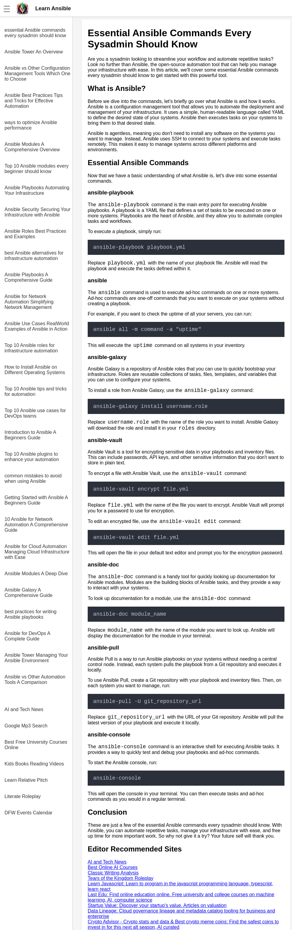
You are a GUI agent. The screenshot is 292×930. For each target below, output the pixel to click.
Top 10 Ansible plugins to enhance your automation (32, 456)
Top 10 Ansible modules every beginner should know (37, 168)
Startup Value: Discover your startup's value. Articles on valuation (157, 905)
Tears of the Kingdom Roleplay (120, 878)
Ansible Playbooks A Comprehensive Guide (28, 277)
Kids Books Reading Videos (34, 763)
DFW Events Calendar (28, 812)
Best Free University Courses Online (36, 744)
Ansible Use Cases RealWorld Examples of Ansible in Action (37, 326)
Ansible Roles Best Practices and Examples (35, 234)
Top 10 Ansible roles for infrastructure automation (31, 348)
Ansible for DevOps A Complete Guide (27, 636)
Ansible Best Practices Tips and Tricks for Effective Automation (34, 101)
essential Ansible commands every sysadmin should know (35, 32)
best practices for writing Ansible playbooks (31, 614)
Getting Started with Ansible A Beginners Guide (36, 500)
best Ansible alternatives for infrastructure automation (34, 255)
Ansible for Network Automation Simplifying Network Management (29, 302)
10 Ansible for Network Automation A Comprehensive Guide (36, 525)
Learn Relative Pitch (26, 780)
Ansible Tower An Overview (34, 51)
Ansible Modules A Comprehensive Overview (32, 147)
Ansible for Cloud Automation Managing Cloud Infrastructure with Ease (37, 552)
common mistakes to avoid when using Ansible (33, 478)
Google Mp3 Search (26, 725)
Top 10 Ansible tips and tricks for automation (36, 391)
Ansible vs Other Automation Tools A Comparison (35, 679)
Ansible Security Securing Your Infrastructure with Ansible (38, 212)
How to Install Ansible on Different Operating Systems (35, 369)
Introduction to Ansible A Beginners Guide (30, 435)
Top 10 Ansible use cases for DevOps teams (35, 413)
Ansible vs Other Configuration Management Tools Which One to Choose (37, 74)
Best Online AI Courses (112, 867)
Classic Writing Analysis (113, 872)
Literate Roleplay (23, 796)
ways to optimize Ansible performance (31, 125)
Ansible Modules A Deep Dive (36, 573)
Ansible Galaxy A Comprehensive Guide (28, 592)
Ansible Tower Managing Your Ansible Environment (36, 658)
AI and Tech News (24, 709)
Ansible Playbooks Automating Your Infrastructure (37, 190)
